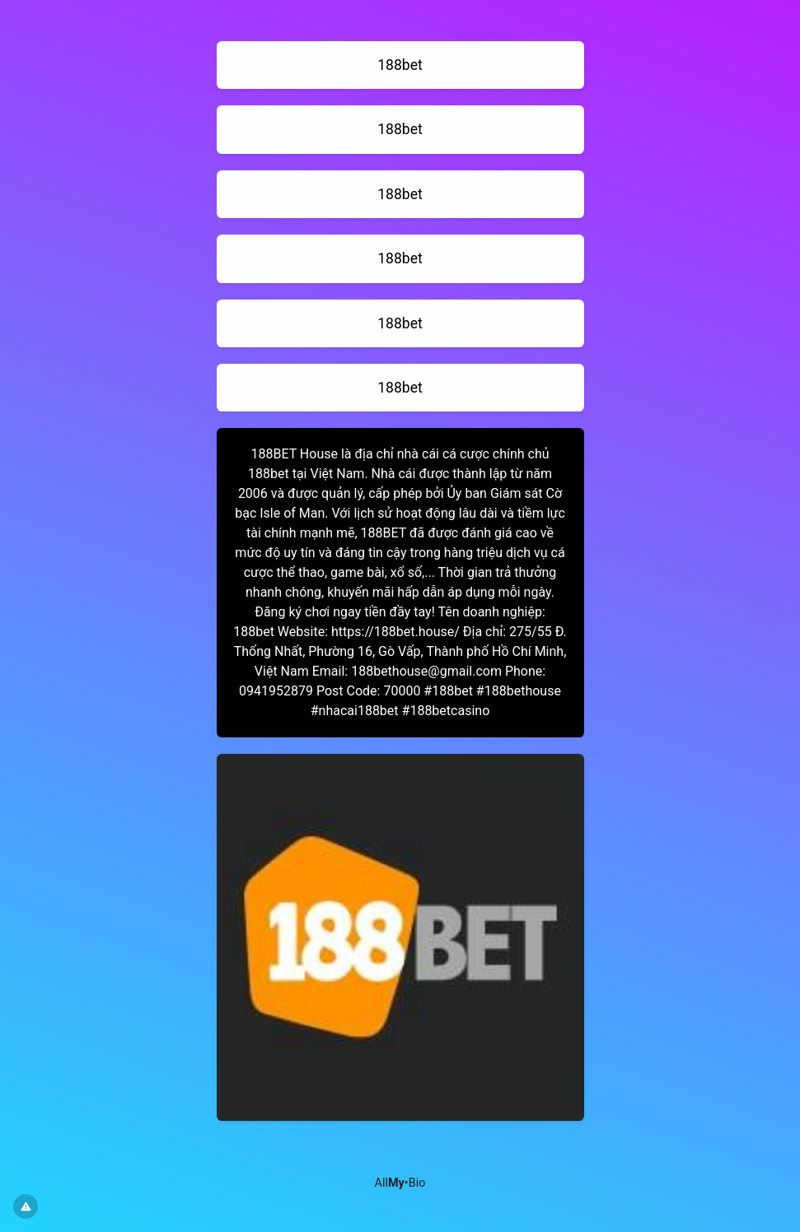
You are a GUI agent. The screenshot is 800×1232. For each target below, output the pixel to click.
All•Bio (400, 1183)
